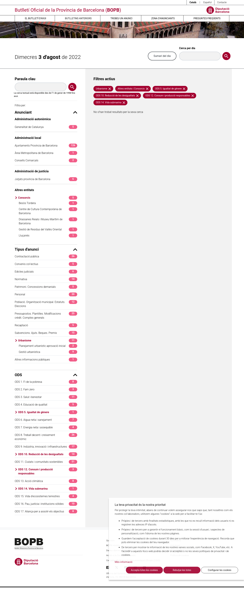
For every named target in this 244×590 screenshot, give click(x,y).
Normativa (46, 279)
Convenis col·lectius (46, 264)
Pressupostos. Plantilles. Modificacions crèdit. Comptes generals (46, 315)
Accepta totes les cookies (144, 570)
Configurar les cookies (219, 570)
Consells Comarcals (46, 160)
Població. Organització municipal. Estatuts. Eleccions (46, 304)
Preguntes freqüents (206, 18)
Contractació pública (46, 256)
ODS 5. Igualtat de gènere (47, 412)
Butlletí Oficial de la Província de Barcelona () (68, 10)
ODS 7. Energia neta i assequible (46, 427)
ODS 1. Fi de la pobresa (46, 382)
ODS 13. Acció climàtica (46, 481)
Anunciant (46, 112)
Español (207, 2)
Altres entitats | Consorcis (133, 88)
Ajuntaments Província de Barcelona (46, 146)
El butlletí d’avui (35, 18)
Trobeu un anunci (121, 18)
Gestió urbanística (48, 352)
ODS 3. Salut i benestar (46, 397)
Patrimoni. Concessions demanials (46, 287)
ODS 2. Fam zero (46, 389)
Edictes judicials (46, 272)
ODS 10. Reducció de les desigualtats (47, 454)
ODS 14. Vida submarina (47, 489)
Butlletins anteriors (78, 18)
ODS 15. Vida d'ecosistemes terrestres (46, 496)
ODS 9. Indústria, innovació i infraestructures (46, 447)
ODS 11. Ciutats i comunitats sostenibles (46, 462)
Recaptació (46, 325)
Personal (46, 294)
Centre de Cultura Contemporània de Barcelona (48, 211)
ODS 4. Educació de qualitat (46, 405)
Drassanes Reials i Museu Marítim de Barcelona (48, 221)
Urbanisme (47, 340)
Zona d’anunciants (163, 18)
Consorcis (47, 198)
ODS (46, 375)
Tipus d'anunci (46, 249)
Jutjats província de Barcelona (46, 179)
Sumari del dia (162, 56)
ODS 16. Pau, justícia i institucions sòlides (46, 504)
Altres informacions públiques (46, 359)
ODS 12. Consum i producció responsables (47, 471)
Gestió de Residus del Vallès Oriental (48, 229)
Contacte (222, 2)
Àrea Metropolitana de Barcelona (46, 153)
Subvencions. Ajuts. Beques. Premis (46, 333)
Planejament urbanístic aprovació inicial (48, 346)
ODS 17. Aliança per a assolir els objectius (46, 511)
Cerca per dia (187, 48)
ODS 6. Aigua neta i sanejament (46, 420)
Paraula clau (25, 79)
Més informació (123, 562)
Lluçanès (48, 235)
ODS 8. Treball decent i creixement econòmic (46, 437)
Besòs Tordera (48, 203)
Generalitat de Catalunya (46, 127)
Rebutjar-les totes (182, 570)
